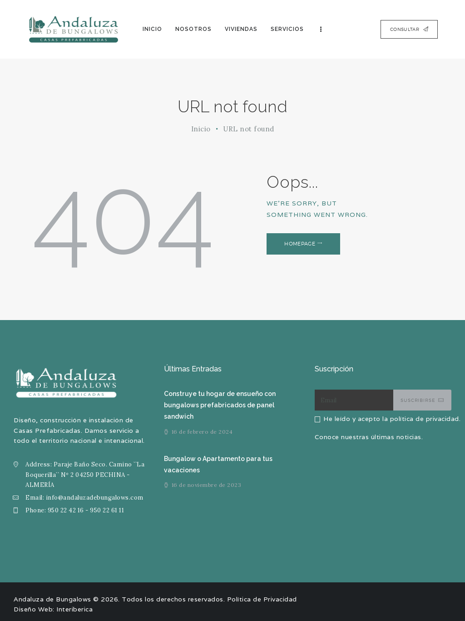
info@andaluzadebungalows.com (94, 497)
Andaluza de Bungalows (52, 599)
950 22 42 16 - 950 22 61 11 (86, 510)
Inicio (201, 129)
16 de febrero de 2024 (202, 431)
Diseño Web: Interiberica (53, 609)
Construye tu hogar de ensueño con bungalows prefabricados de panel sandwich (219, 405)
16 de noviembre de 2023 (207, 484)
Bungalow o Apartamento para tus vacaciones (218, 464)
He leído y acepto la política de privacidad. (391, 419)
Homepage (300, 243)
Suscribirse (418, 400)
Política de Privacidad (262, 599)
